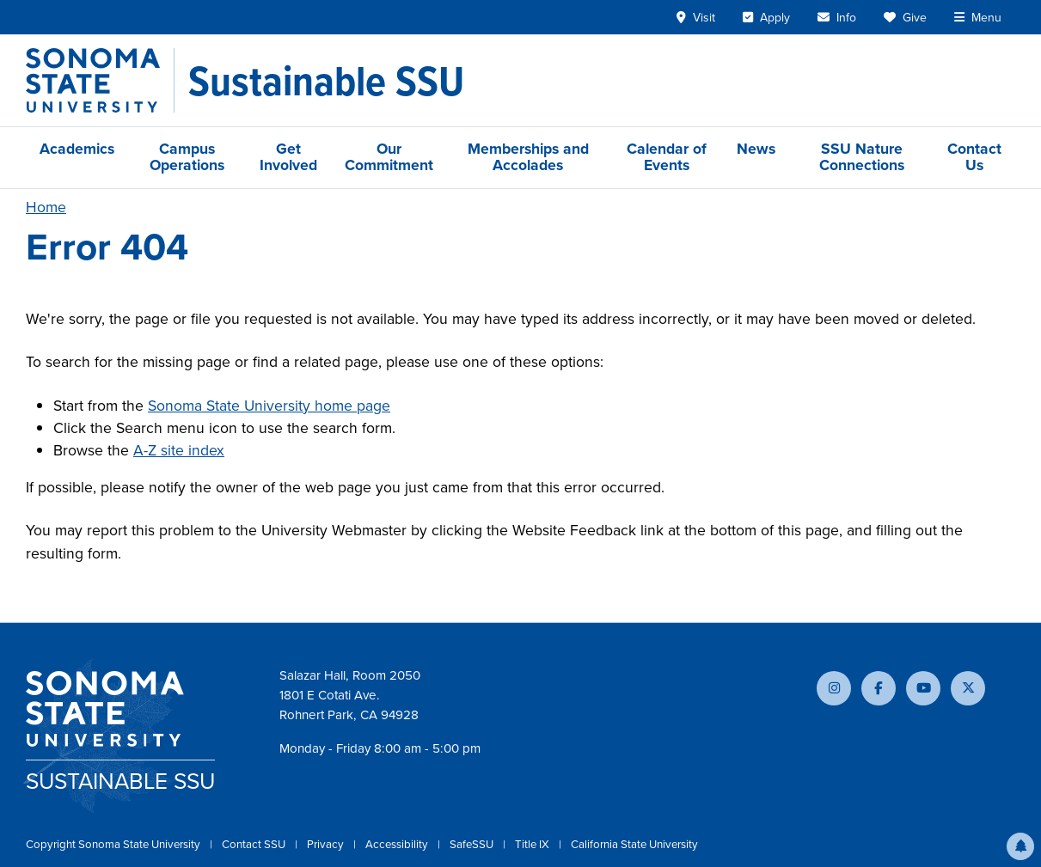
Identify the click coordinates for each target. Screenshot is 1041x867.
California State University (634, 844)
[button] (1020, 846)
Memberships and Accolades (528, 156)
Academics (77, 148)
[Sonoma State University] (100, 80)
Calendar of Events (667, 156)
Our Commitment (389, 156)
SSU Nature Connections (861, 156)
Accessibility (398, 844)
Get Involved (288, 156)
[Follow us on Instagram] (834, 688)
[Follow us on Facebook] (878, 688)
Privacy (326, 844)
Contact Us (974, 156)
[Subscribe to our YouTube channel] (923, 688)
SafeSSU (473, 844)
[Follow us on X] (968, 688)
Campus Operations (187, 156)
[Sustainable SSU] (326, 80)
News (756, 148)
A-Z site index (178, 450)
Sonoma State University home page (269, 405)
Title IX (533, 844)
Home (46, 207)
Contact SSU (255, 844)
